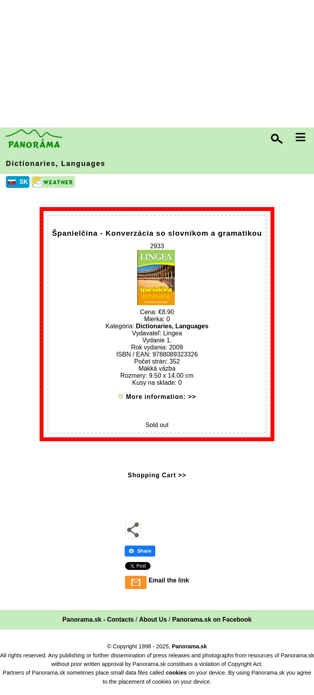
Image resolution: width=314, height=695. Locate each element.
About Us (153, 622)
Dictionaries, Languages (55, 163)
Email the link (169, 583)
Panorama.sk (189, 649)
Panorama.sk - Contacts (98, 622)
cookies (176, 675)
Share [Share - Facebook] (140, 554)
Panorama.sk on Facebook (212, 622)
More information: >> (161, 399)
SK (23, 181)
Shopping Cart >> (157, 478)
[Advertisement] (159, 65)
